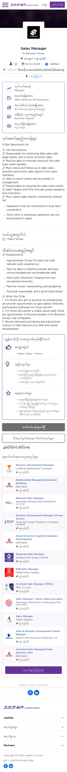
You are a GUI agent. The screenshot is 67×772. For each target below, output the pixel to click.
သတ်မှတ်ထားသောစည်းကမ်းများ (21, 760)
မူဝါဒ (5, 760)
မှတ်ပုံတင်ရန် (57, 5)
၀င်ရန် (44, 5)
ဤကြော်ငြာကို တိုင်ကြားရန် (16, 446)
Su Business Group (33, 53)
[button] (5, 4)
